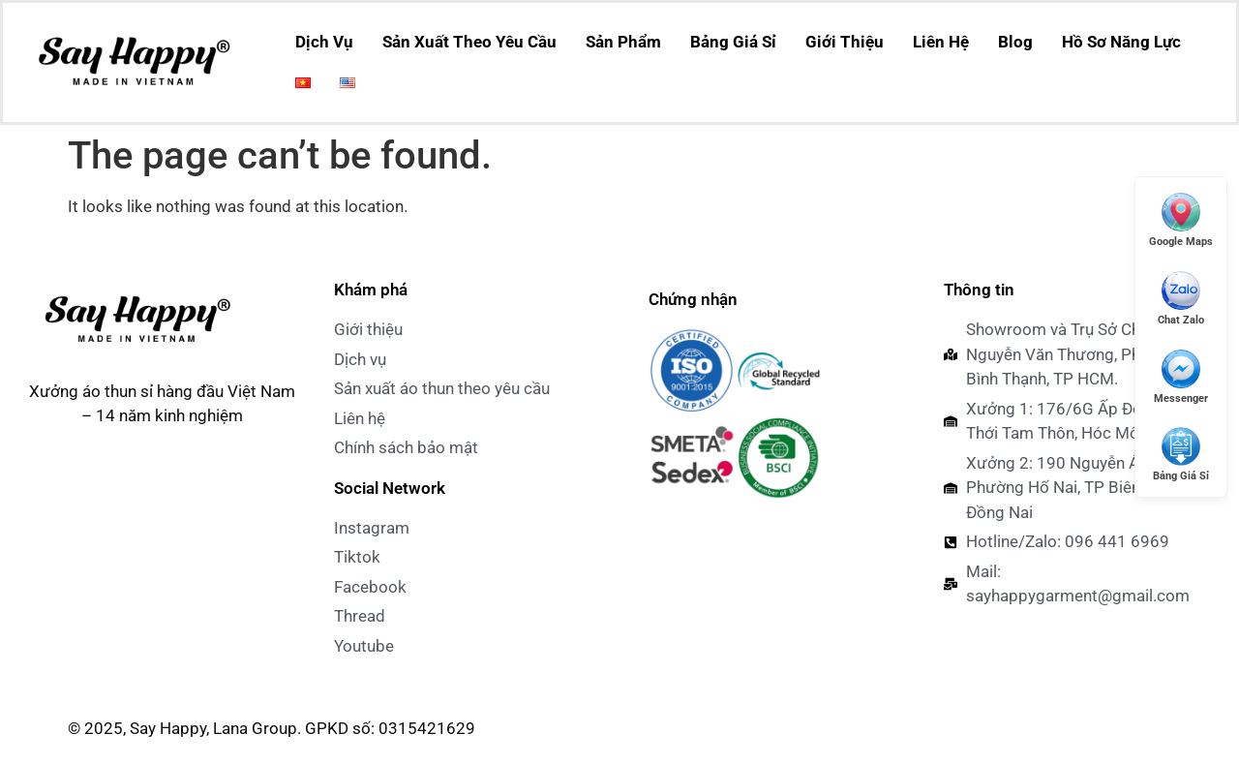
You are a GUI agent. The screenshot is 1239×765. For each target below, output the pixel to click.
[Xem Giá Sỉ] (1181, 453)
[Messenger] (1181, 376)
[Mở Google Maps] (1181, 219)
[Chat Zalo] (1181, 297)
